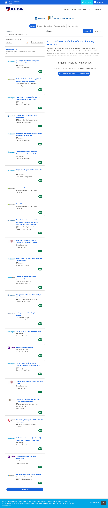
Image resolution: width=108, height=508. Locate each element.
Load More (25, 489)
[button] (97, 31)
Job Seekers (87, 2)
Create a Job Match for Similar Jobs (74, 74)
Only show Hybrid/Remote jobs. (18, 34)
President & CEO (11, 49)
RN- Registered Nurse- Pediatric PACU (28, 331)
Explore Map (48, 26)
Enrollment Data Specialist (25, 347)
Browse (39, 26)
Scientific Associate (22, 204)
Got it (103, 502)
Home (66, 9)
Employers (98, 2)
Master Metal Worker (23, 188)
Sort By (8, 42)
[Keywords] (25, 31)
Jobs (73, 9)
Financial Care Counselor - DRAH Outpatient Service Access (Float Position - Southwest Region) (27, 222)
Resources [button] (97, 9)
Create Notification (37, 42)
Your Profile (84, 9)
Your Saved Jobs (73, 26)
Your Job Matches (59, 26)
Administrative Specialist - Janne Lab (28, 474)
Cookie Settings (94, 502)
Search (32, 26)
